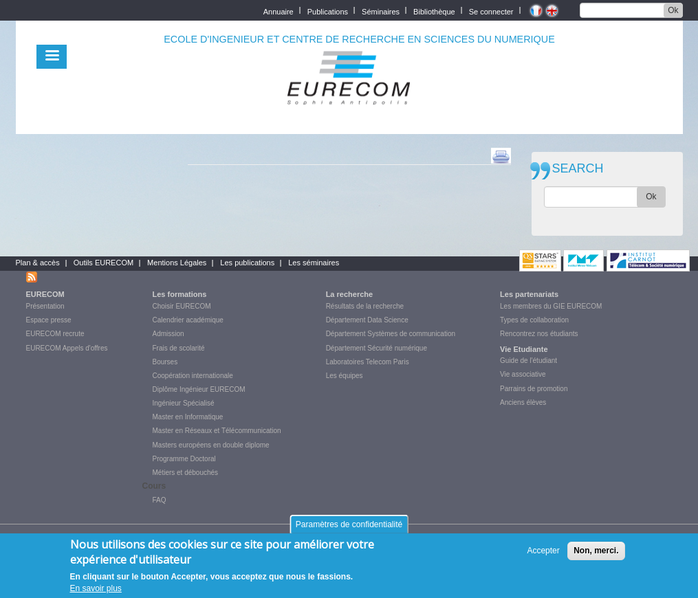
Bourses (165, 362)
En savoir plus (96, 589)
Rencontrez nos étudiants (539, 333)
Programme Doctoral (184, 459)
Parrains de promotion (533, 388)
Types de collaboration (534, 320)
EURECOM (45, 294)
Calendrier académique (188, 320)
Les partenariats (529, 294)
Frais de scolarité (179, 348)
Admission (168, 333)
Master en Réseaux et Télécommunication (217, 430)
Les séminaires (313, 262)
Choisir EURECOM (182, 306)
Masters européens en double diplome (211, 445)
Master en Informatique (188, 417)
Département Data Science (367, 320)
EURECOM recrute (55, 333)
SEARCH (578, 168)
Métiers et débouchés (186, 472)
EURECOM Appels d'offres (67, 348)
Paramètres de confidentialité (349, 525)
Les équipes (344, 375)
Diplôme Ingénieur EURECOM (199, 389)
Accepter (543, 551)
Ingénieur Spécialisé (184, 403)
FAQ (159, 500)
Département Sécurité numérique (376, 348)
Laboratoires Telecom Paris (367, 362)
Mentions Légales (176, 262)
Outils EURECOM (103, 262)
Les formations (180, 294)
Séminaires (381, 11)
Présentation (45, 306)
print (501, 156)
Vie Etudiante (523, 349)
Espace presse (49, 320)
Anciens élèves (523, 402)
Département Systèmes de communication (390, 333)
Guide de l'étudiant (528, 360)
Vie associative (523, 374)
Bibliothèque (434, 11)
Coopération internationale (193, 375)
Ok (673, 10)
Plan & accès (38, 262)
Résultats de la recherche (365, 306)
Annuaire (278, 11)
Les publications (247, 262)
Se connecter (491, 11)
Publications (327, 11)
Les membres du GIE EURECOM (551, 306)
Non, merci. (596, 551)
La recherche (349, 294)
